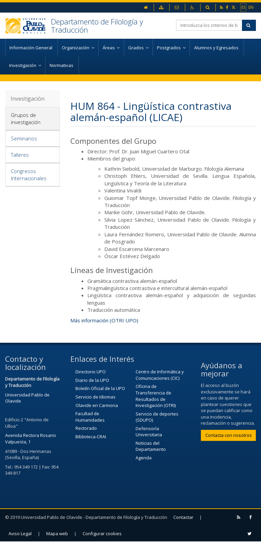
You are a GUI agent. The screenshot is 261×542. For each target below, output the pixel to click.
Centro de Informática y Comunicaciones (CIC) (160, 375)
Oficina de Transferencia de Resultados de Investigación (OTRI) (156, 395)
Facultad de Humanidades (90, 416)
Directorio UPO (90, 372)
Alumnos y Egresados (217, 48)
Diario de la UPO (92, 380)
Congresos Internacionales (29, 175)
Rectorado (86, 428)
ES (243, 7)
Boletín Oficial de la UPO (100, 388)
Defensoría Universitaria (149, 431)
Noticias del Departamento (151, 446)
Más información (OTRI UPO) (104, 320)
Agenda (144, 458)
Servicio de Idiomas (95, 397)
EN (251, 7)
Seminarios (24, 138)
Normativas (62, 65)
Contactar (183, 517)
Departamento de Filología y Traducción (97, 25)
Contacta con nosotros (228, 435)
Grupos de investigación (25, 118)
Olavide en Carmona (96, 405)
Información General (31, 48)
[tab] (32, 118)
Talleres (20, 154)
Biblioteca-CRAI (90, 437)
